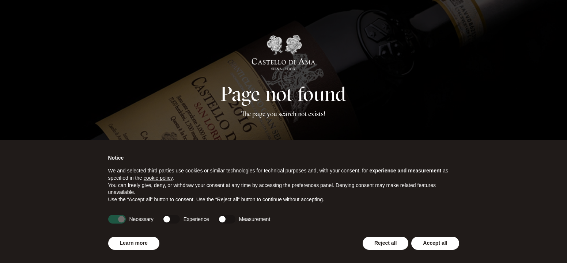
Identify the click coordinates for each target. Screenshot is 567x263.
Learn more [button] (134, 243)
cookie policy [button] (158, 178)
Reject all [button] (385, 243)
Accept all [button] (435, 243)
